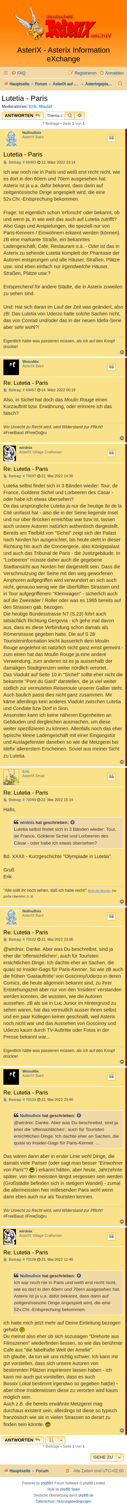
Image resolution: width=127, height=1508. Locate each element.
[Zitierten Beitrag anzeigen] (73, 822)
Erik (33, 106)
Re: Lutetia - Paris (25, 383)
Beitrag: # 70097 (19, 476)
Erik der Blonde (99, 890)
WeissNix (30, 362)
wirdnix (26, 448)
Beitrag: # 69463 (19, 162)
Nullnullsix (31, 133)
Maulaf (45, 106)
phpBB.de (86, 1495)
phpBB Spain (70, 1489)
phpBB (46, 1483)
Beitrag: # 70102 (19, 939)
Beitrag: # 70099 (19, 800)
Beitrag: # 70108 (19, 1259)
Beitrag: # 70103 (19, 1100)
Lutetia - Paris (25, 98)
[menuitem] (18, 73)
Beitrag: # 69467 (19, 390)
